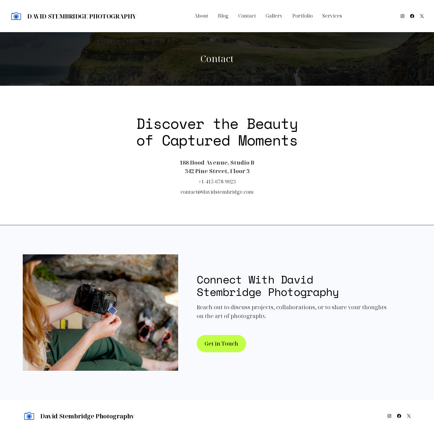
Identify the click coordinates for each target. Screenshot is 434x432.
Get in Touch (221, 343)
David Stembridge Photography (82, 16)
